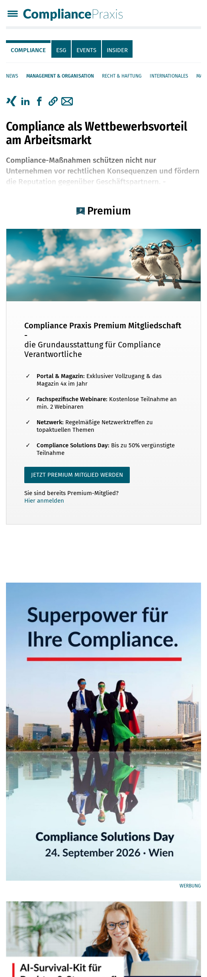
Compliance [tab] (28, 50)
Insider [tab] (117, 50)
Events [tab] (86, 50)
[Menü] (12, 14)
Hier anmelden (44, 500)
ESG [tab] (61, 50)
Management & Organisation (60, 76)
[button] (53, 101)
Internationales (169, 76)
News (12, 76)
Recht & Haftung (122, 76)
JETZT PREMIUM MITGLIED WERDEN (77, 474)
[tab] (28, 49)
